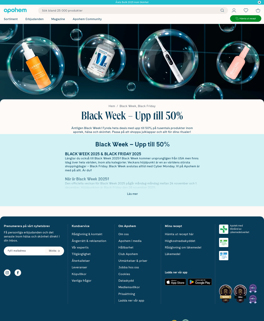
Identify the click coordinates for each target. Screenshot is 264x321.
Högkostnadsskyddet (180, 241)
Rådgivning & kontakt (87, 234)
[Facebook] (17, 272)
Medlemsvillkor (129, 287)
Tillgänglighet (81, 254)
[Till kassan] (258, 10)
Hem (112, 106)
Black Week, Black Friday (138, 106)
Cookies (124, 274)
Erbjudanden (34, 19)
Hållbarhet (125, 247)
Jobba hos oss (128, 267)
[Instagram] (7, 272)
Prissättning (126, 294)
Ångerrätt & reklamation (89, 241)
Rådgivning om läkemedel (183, 247)
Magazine (58, 19)
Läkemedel (172, 254)
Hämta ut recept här (179, 234)
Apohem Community (87, 19)
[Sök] (221, 10)
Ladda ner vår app (131, 300)
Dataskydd (126, 280)
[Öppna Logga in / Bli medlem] (234, 10)
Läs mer (132, 194)
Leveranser (79, 267)
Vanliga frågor (81, 280)
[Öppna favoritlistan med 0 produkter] (246, 10)
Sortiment (11, 19)
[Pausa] (259, 2)
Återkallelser (81, 261)
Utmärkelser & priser (132, 261)
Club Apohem (128, 254)
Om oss (123, 234)
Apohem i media (130, 241)
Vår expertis (80, 247)
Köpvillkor (79, 274)
